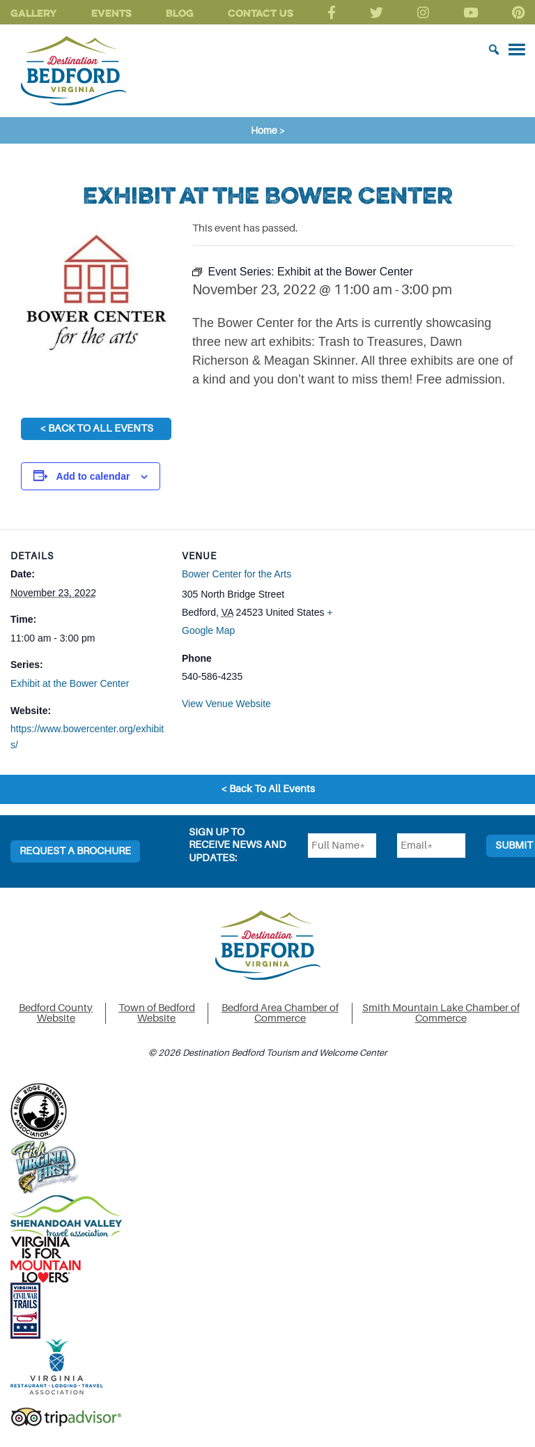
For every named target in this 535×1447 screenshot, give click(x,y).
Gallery (33, 13)
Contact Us (260, 13)
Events (111, 13)
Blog (180, 13)
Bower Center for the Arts (236, 573)
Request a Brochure (75, 851)
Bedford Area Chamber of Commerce (280, 1013)
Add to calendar (93, 476)
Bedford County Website (56, 1013)
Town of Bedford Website (156, 1013)
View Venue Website (226, 703)
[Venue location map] (426, 625)
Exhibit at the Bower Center (69, 683)
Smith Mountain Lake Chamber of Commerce (441, 1013)
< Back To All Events (96, 428)
